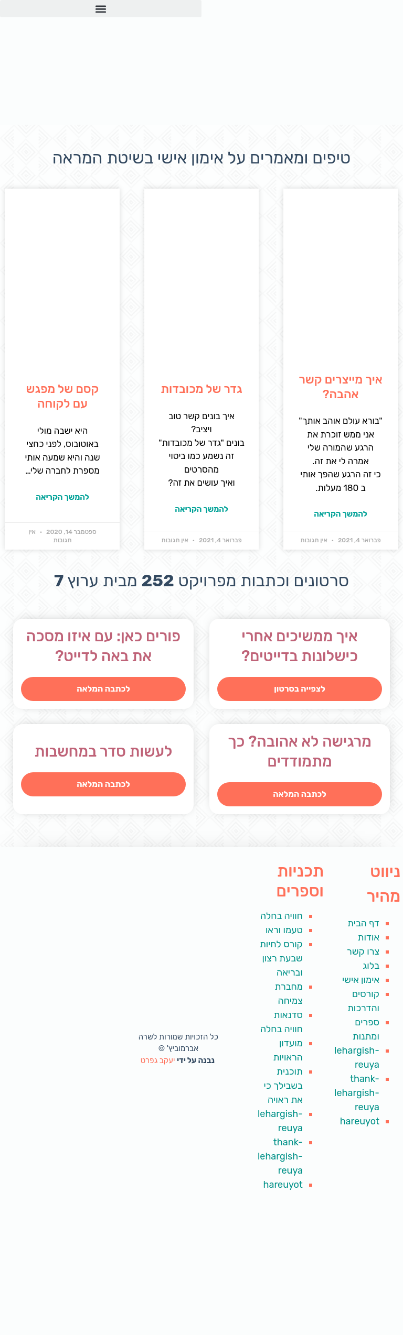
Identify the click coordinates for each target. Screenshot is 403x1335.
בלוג (371, 965)
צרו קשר (363, 951)
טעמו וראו (284, 930)
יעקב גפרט (159, 1060)
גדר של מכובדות (201, 388)
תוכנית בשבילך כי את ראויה (282, 1086)
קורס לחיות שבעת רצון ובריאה (281, 958)
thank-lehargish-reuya (356, 1093)
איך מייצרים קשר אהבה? (341, 386)
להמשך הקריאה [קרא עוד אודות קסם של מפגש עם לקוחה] (62, 497)
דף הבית (363, 923)
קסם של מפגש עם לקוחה (62, 396)
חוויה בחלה (281, 916)
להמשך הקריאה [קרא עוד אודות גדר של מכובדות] (201, 509)
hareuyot (359, 1121)
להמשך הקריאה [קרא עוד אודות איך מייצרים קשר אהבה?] (340, 514)
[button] (101, 8)
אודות (368, 937)
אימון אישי (360, 980)
